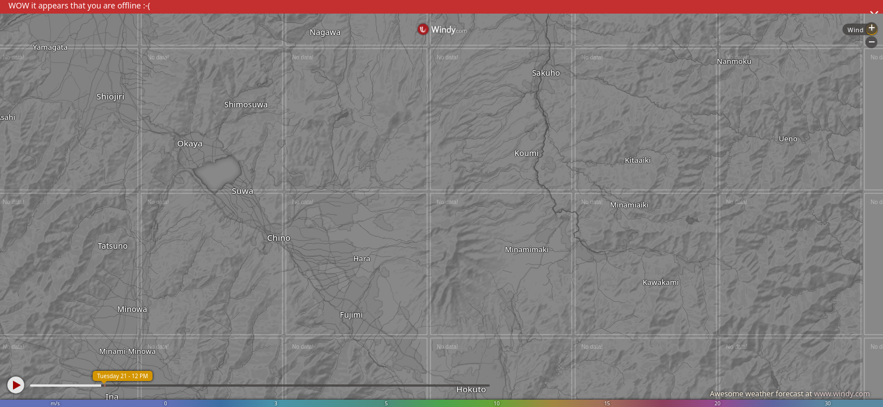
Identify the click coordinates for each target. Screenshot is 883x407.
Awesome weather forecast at (790, 393)
